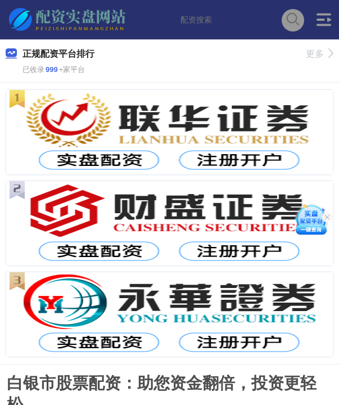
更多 (319, 53)
